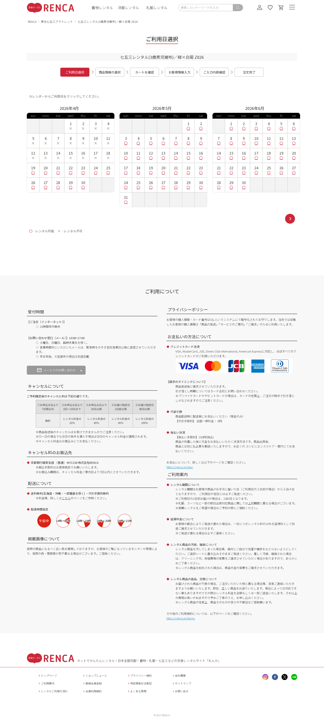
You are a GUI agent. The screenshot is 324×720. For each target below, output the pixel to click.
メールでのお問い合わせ (56, 370)
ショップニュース (94, 675)
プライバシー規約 (139, 675)
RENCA (32, 21)
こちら (66, 498)
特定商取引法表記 (139, 683)
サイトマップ (181, 683)
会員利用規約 (92, 691)
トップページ (47, 675)
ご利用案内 (46, 683)
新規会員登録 (92, 683)
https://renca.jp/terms (180, 618)
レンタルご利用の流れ (53, 691)
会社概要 (179, 675)
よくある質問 (136, 691)
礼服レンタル (157, 7)
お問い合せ (180, 691)
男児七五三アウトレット (57, 21)
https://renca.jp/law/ (179, 467)
